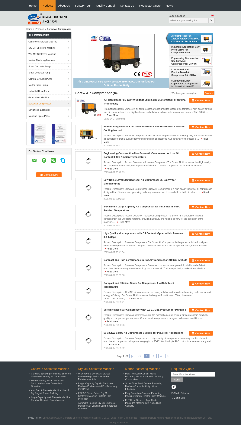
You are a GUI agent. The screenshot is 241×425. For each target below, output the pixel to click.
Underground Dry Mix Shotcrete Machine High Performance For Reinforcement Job (94, 376)
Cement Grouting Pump (40, 79)
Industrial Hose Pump (39, 91)
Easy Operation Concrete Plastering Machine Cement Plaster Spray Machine (145, 394)
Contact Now (202, 100)
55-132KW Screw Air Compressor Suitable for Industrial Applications (143, 332)
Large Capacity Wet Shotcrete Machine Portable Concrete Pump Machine (50, 399)
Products (47, 5)
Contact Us (127, 5)
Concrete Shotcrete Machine (42, 41)
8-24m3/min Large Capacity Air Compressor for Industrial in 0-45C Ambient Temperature (184, 83)
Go (211, 20)
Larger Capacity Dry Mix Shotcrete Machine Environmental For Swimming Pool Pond (97, 386)
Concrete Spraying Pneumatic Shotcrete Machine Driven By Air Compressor (51, 375)
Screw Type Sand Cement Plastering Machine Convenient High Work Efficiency (143, 386)
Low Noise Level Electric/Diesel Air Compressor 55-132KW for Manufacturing (183, 72)
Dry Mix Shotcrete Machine (42, 48)
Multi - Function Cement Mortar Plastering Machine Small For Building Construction (144, 376)
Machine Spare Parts (39, 116)
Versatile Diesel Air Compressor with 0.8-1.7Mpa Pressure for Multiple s (145, 309)
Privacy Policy (34, 418)
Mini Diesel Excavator (39, 110)
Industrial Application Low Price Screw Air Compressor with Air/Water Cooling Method (185, 50)
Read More (112, 115)
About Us (64, 5)
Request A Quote (149, 5)
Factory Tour (83, 5)
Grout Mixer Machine (38, 97)
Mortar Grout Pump (38, 85)
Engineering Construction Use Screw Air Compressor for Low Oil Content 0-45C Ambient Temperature (185, 61)
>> (161, 356)
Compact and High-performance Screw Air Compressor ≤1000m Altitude (145, 260)
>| (168, 356)
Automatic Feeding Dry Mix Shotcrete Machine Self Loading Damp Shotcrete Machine (97, 406)
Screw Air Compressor (39, 103)
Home (33, 5)
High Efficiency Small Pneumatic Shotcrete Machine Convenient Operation (47, 383)
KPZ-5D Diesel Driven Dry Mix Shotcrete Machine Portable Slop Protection (94, 396)
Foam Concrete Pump (39, 66)
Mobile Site (178, 398)
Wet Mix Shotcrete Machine (42, 54)
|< (132, 356)
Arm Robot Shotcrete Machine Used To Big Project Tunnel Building (50, 392)
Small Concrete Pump (39, 72)
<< (139, 356)
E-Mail (175, 393)
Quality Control (105, 5)
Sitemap (185, 393)
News (169, 5)
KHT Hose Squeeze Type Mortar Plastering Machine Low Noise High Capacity (143, 403)
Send (177, 379)
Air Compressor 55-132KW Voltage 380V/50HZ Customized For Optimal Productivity (185, 39)
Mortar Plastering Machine (41, 60)
